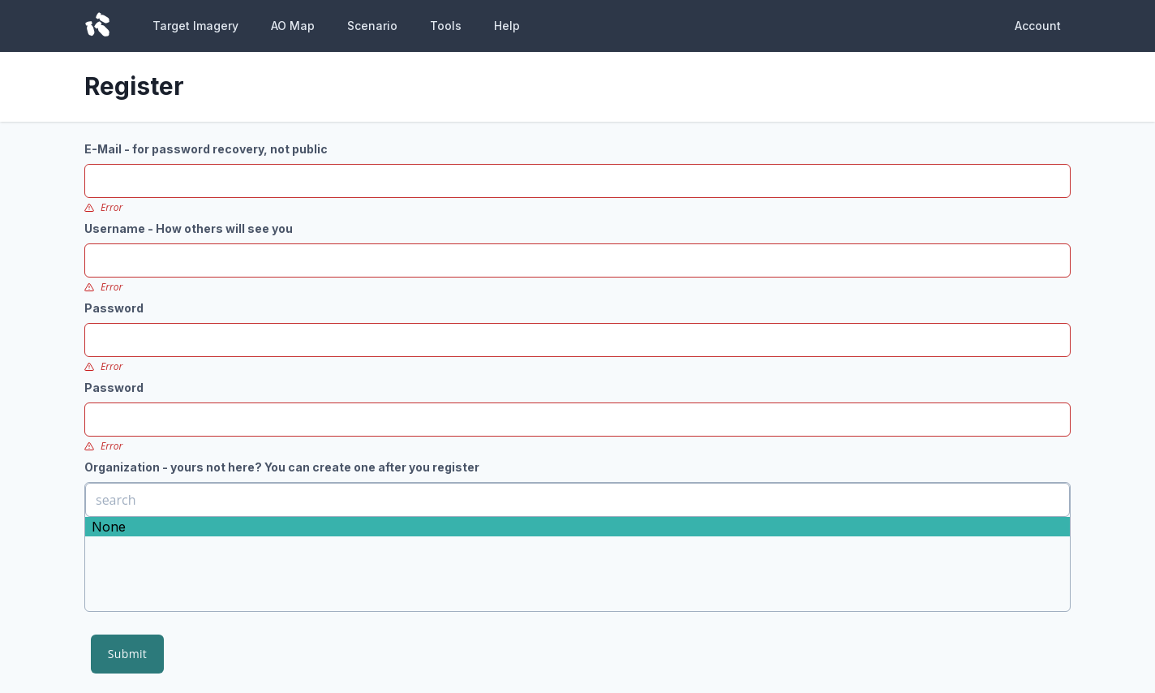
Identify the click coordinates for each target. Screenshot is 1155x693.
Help (507, 25)
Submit (127, 653)
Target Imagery (195, 25)
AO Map (293, 25)
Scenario (372, 25)
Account (1038, 25)
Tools (446, 25)
